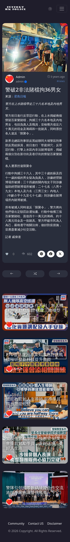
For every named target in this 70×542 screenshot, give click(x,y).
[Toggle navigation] (62, 8)
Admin (20, 77)
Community (16, 523)
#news (61, 81)
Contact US (36, 523)
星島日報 (20, 96)
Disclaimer (54, 523)
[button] (51, 254)
